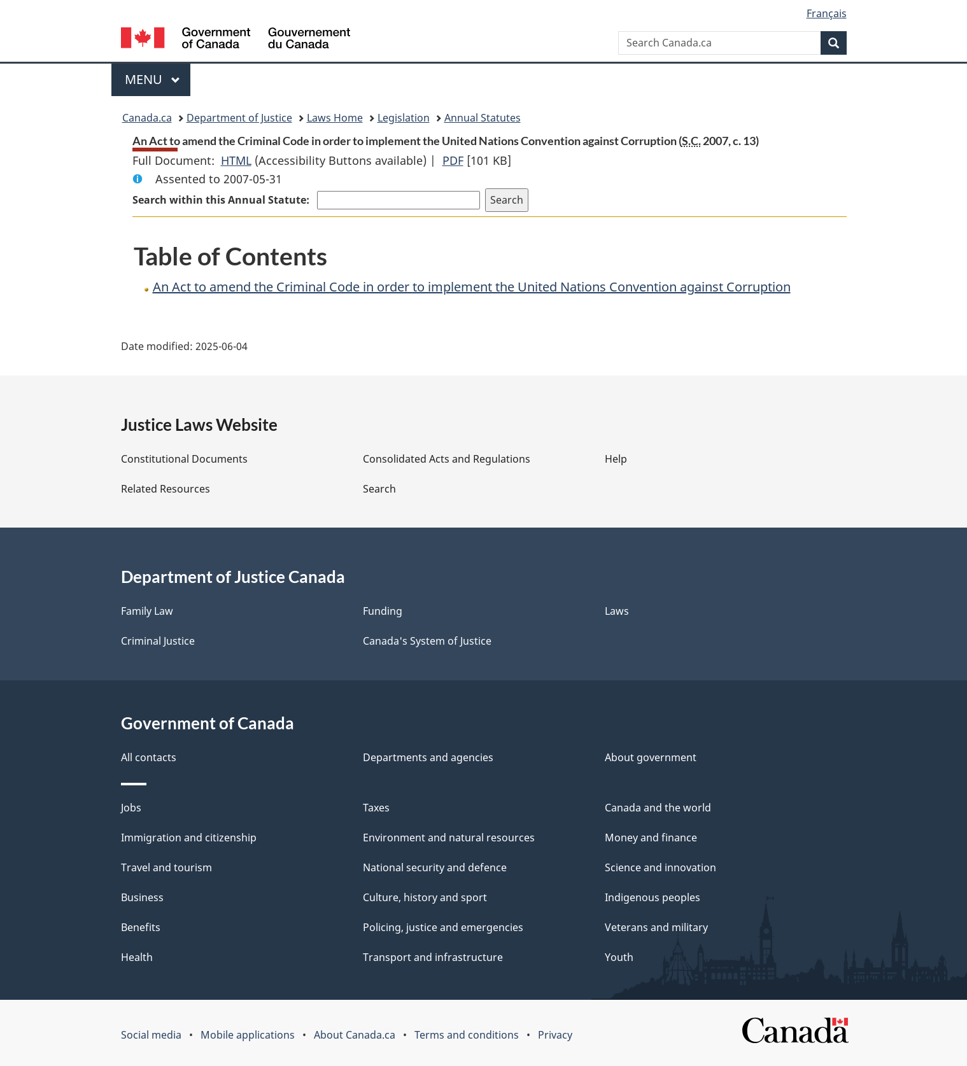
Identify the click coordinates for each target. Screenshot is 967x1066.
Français (827, 13)
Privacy (555, 1035)
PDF (452, 160)
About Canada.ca (354, 1035)
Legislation (404, 118)
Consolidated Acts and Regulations (446, 459)
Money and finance (651, 838)
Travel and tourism (166, 867)
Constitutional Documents (184, 459)
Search (379, 489)
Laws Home (335, 118)
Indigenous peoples (652, 897)
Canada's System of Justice (427, 641)
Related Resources (165, 489)
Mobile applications (248, 1035)
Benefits (140, 927)
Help (616, 459)
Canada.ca (147, 118)
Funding (382, 611)
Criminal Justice (158, 641)
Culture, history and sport (425, 897)
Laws (617, 611)
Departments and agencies (428, 757)
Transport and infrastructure (433, 957)
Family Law (147, 611)
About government (650, 757)
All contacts (148, 757)
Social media (151, 1035)
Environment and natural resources (449, 838)
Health (137, 957)
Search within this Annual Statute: (222, 200)
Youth (619, 957)
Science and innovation (660, 867)
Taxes (376, 808)
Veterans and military (656, 927)
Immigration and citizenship (189, 838)
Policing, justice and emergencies (443, 927)
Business (142, 897)
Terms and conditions (466, 1035)
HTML (236, 160)
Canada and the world (658, 808)
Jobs (131, 808)
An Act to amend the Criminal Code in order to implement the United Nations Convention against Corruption (472, 286)
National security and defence (435, 867)
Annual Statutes (482, 118)
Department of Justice (239, 118)
